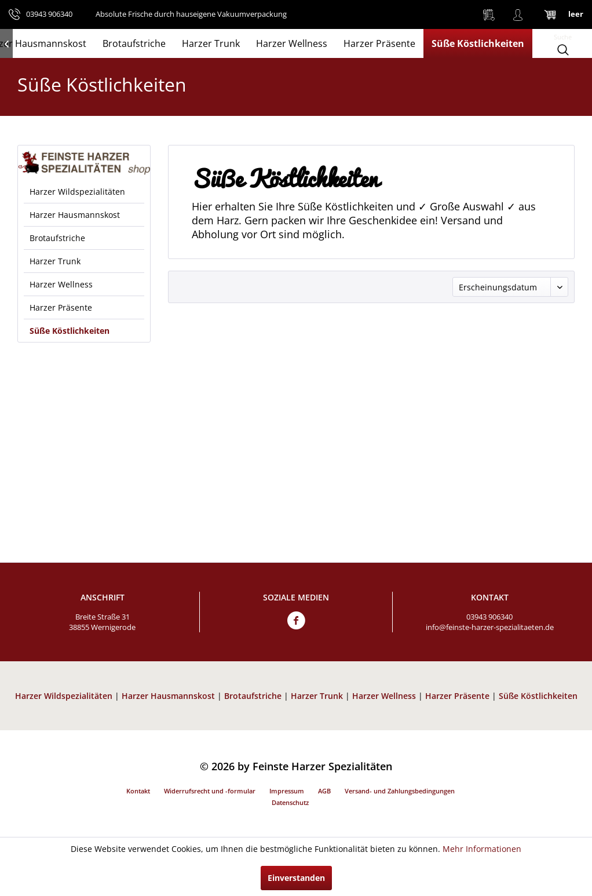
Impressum (286, 790)
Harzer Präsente (61, 307)
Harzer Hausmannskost (75, 214)
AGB (324, 790)
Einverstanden (296, 877)
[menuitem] (488, 14)
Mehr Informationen (482, 848)
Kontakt (138, 790)
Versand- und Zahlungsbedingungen (400, 790)
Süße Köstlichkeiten (69, 330)
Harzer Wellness (61, 284)
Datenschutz (290, 802)
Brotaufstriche (57, 237)
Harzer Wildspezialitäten (77, 191)
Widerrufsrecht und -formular (209, 790)
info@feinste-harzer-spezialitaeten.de (490, 627)
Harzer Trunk (55, 261)
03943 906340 (489, 616)
